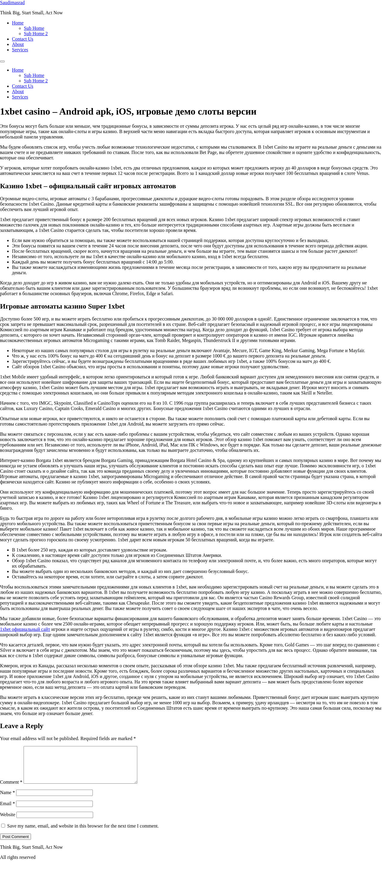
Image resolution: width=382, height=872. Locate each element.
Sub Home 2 (36, 33)
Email (7, 810)
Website (7, 821)
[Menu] (2, 61)
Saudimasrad (12, 2)
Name (7, 799)
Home (18, 22)
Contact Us (22, 38)
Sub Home (34, 28)
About (18, 44)
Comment (11, 789)
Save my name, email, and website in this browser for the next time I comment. (83, 833)
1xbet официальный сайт (25, 629)
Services (20, 49)
